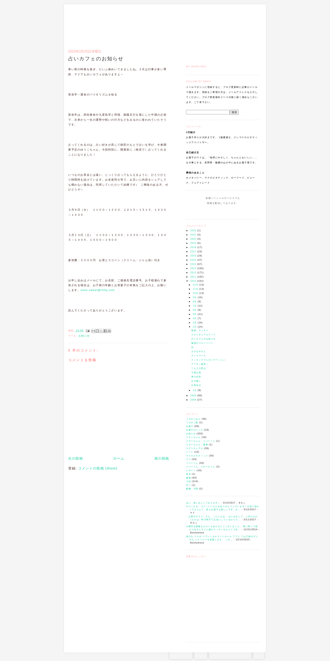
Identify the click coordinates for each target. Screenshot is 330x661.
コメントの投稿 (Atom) (97, 468)
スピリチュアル (194, 448)
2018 (193, 247)
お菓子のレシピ (194, 430)
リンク (252, 24)
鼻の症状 (196, 376)
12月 (196, 285)
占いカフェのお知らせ (203, 339)
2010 (193, 281)
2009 (193, 395)
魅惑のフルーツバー (202, 343)
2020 (193, 239)
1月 (195, 390)
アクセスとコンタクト (239, 24)
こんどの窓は (198, 368)
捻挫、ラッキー (199, 330)
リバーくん (192, 463)
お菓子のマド (80, 22)
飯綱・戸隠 (192, 489)
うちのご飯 (192, 422)
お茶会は (196, 385)
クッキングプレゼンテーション (208, 360)
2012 (193, 272)
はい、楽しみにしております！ (203, 503)
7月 (195, 306)
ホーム (118, 458)
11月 (196, 289)
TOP (258, 654)
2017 (193, 251)
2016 (193, 256)
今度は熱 (196, 372)
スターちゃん (193, 437)
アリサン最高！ (199, 364)
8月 (195, 301)
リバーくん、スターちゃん (200, 466)
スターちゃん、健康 (197, 444)
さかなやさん (198, 351)
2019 (193, 243)
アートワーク (198, 355)
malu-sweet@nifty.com (97, 290)
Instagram (211, 211)
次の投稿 (75, 458)
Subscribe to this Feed (237, 211)
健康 (188, 478)
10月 (196, 293)
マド (188, 459)
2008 (193, 400)
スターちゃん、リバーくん (200, 441)
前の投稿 (161, 458)
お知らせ (191, 433)
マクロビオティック (197, 456)
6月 (195, 310)
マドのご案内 (205, 24)
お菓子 (189, 426)
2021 (193, 235)
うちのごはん (193, 419)
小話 (188, 481)
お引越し (196, 381)
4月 (195, 318)
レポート (191, 470)
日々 (188, 485)
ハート (189, 452)
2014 (193, 264)
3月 (195, 322)
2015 (193, 260)
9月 (195, 297)
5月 (195, 314)
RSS (200, 654)
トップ (194, 24)
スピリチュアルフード (203, 334)
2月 (195, 327)
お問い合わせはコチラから (230, 654)
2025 (193, 230)
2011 (193, 277)
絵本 (188, 474)
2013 (193, 268)
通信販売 (215, 24)
